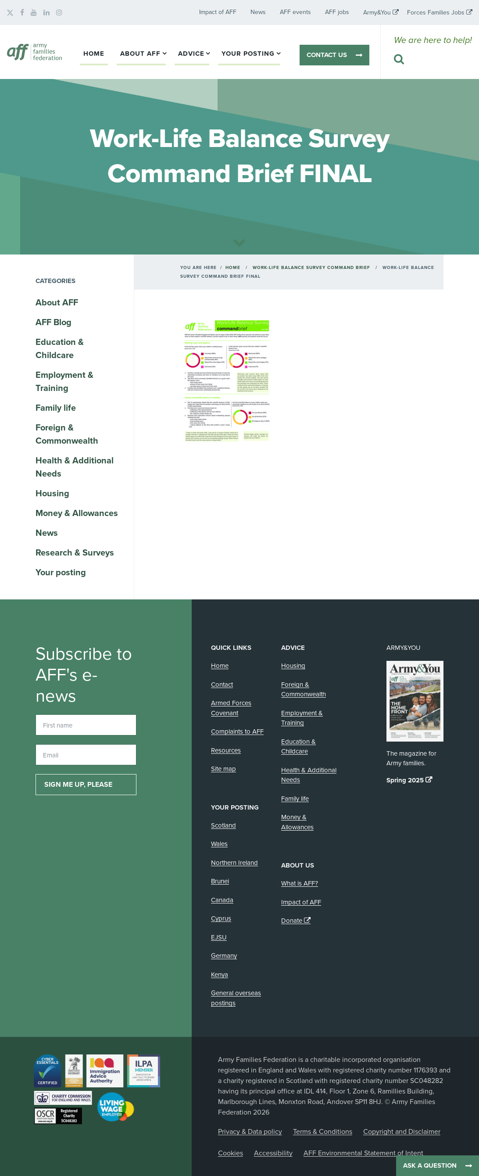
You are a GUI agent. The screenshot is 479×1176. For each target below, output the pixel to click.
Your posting (248, 53)
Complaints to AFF (237, 731)
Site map (223, 769)
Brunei (220, 881)
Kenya (219, 975)
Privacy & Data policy (250, 1131)
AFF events (295, 12)
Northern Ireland (234, 863)
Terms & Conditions (322, 1131)
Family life (56, 408)
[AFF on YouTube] (34, 12)
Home (93, 53)
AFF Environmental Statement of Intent (363, 1153)
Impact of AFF (217, 12)
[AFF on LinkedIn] (46, 12)
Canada (222, 900)
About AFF (140, 53)
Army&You (377, 12)
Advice (191, 53)
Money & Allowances (77, 513)
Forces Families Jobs (436, 12)
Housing (52, 493)
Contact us (327, 55)
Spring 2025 (405, 780)
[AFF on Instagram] (59, 12)
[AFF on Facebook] (22, 12)
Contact (222, 684)
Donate (291, 921)
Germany (224, 956)
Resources (226, 750)
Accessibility (273, 1153)
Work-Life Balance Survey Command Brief (311, 267)
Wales (219, 844)
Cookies (230, 1153)
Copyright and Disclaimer (401, 1131)
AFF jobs (337, 12)
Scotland (223, 825)
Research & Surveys (75, 553)
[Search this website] (433, 60)
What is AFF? (299, 883)
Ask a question (430, 1165)
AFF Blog (53, 322)
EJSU (219, 937)
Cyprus (221, 918)
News (258, 12)
